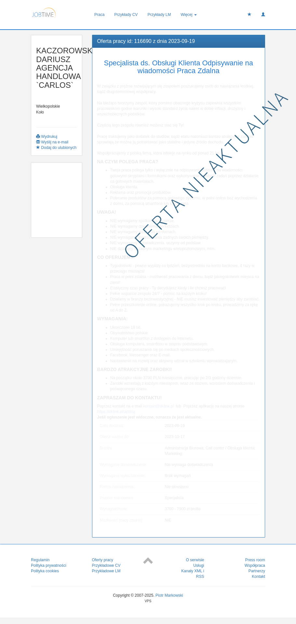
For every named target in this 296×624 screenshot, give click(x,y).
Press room (255, 560)
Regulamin (40, 560)
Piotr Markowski (169, 595)
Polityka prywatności (48, 565)
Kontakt (258, 576)
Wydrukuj (46, 136)
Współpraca (255, 565)
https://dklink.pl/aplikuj (116, 411)
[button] (263, 15)
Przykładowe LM (106, 571)
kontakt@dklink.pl (158, 406)
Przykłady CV (126, 14)
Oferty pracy (102, 560)
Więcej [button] (188, 14)
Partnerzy (257, 571)
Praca (99, 14)
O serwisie (195, 560)
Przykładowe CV (106, 565)
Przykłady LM (159, 14)
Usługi (198, 565)
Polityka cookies (45, 571)
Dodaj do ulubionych (56, 147)
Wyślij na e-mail (52, 142)
